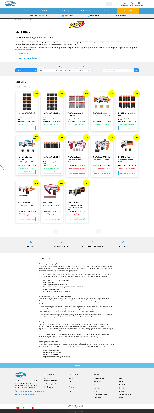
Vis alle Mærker (99, 378)
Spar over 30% (128, 11)
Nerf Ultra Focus (74, 157)
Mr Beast (122, 391)
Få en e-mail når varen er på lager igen (77, 174)
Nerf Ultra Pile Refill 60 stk (51, 114)
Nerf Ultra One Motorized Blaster (75, 203)
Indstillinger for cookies (76, 412)
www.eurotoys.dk (20, 19)
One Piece (97, 388)
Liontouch (97, 381)
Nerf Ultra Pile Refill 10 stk (51, 158)
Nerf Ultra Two (124, 157)
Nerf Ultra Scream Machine (25, 158)
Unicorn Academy (125, 394)
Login (70, 391)
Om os (71, 378)
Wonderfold (123, 385)
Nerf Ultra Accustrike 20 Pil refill (76, 114)
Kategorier (24, 11)
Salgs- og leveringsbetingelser (50, 379)
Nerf (27, 19)
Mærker (45, 11)
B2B (70, 381)
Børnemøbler (86, 11)
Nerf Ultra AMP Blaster (102, 157)
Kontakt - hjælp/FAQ (51, 384)
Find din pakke (48, 387)
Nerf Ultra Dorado (100, 113)
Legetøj (65, 11)
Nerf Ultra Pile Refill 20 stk (127, 114)
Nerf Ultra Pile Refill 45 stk (26, 114)
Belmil (121, 397)
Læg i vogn (27, 128)
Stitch (121, 378)
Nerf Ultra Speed (49, 202)
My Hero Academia (100, 385)
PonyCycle (97, 397)
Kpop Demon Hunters (101, 394)
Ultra (30, 19)
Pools (106, 11)
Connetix (122, 388)
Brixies (121, 381)
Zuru (95, 391)
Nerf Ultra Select (24, 202)
